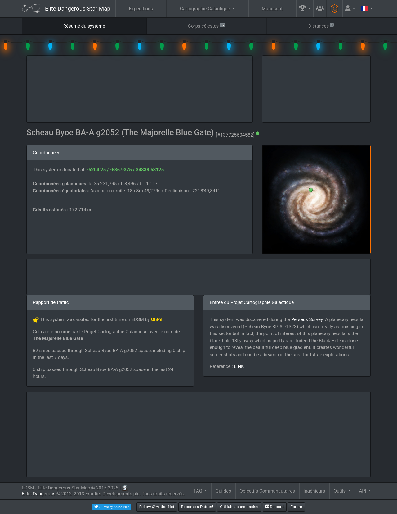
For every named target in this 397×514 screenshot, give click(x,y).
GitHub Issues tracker (239, 506)
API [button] (363, 491)
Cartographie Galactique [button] (205, 8)
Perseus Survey (307, 319)
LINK (239, 366)
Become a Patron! (197, 506)
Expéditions (141, 8)
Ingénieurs (314, 491)
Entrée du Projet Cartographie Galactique (252, 302)
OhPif (157, 319)
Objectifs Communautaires (267, 491)
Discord (274, 506)
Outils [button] (340, 491)
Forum (296, 506)
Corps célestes (206, 25)
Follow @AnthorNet (156, 506)
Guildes (223, 491)
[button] (305, 8)
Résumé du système (84, 26)
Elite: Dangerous (38, 494)
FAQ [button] (198, 491)
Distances (321, 25)
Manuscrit (272, 8)
